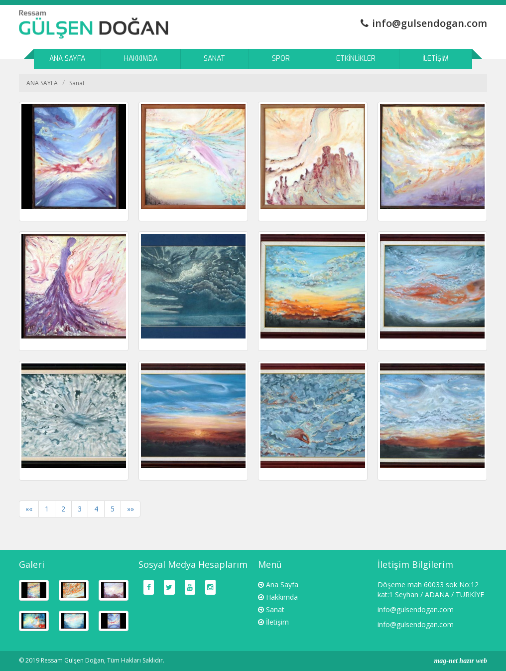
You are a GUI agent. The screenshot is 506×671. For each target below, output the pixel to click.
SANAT (214, 58)
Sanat (77, 83)
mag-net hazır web (460, 661)
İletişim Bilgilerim (415, 564)
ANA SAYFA (67, 58)
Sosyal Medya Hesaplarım (193, 564)
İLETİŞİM (435, 58)
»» (130, 508)
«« (28, 508)
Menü (270, 564)
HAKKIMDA (140, 58)
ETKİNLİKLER (356, 58)
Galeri (31, 564)
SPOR (281, 58)
